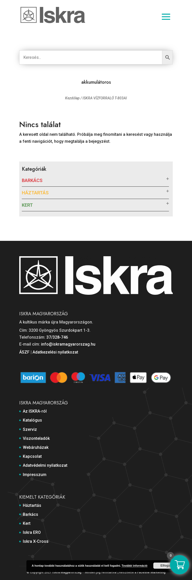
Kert (27, 205)
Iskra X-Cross (35, 541)
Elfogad (166, 565)
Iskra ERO (32, 532)
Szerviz (30, 429)
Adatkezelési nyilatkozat (55, 352)
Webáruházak (35, 447)
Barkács (32, 180)
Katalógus (32, 420)
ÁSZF (24, 352)
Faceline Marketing (151, 572)
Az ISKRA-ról (35, 411)
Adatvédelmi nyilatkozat (45, 465)
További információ (134, 565)
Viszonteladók (36, 438)
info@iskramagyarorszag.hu (68, 344)
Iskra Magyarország (66, 572)
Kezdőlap (72, 98)
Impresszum (34, 474)
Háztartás (35, 192)
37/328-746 (57, 337)
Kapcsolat (32, 456)
